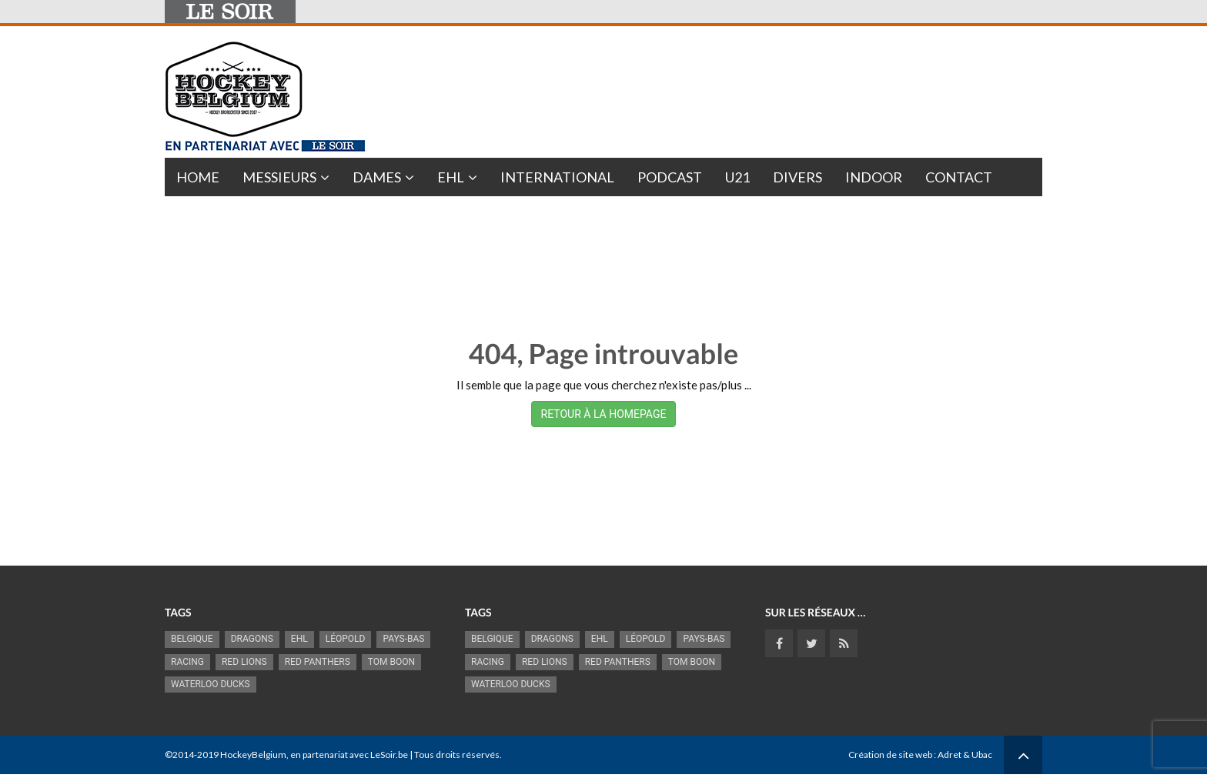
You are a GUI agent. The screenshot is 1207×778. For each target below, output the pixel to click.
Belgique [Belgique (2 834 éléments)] (192, 638)
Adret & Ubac (965, 754)
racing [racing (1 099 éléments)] (187, 661)
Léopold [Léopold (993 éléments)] (346, 638)
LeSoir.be (389, 754)
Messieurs (279, 177)
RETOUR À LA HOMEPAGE (604, 414)
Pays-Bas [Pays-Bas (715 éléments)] (403, 638)
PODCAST (669, 177)
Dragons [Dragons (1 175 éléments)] (252, 638)
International (557, 177)
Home (197, 177)
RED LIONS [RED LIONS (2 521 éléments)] (244, 661)
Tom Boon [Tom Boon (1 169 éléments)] (391, 661)
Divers (797, 177)
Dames (377, 177)
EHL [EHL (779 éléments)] (299, 638)
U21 (737, 177)
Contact (958, 177)
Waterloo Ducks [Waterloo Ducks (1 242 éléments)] (210, 684)
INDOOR (873, 177)
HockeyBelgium (253, 754)
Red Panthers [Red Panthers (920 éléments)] (317, 661)
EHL (450, 177)
